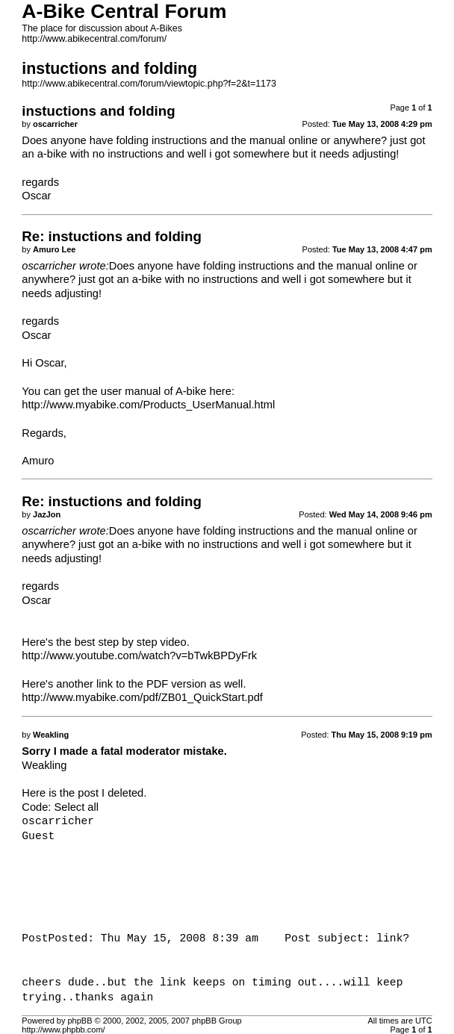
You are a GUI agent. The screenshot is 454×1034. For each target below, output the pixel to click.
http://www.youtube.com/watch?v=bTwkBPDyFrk (139, 655)
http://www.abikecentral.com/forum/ (94, 39)
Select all (77, 807)
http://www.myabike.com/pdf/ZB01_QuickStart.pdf (142, 697)
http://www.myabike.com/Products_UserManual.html (148, 405)
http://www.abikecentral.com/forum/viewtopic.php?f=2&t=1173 (149, 83)
